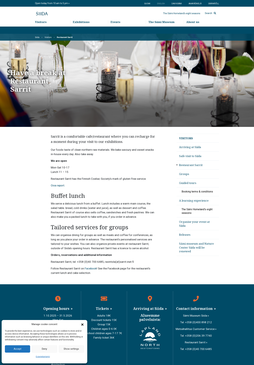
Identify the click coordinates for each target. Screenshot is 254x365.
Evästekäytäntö (43, 357)
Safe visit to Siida (190, 156)
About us (192, 29)
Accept (17, 348)
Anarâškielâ (195, 3)
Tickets (103, 308)
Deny (44, 348)
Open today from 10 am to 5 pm (51, 3)
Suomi (147, 3)
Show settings (71, 348)
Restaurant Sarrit (191, 165)
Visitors (41, 29)
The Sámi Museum (161, 29)
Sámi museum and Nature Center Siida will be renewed (196, 247)
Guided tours (187, 183)
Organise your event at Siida (194, 224)
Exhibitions (81, 29)
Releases (184, 234)
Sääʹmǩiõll (213, 3)
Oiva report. (58, 185)
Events (115, 29)
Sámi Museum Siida (195, 315)
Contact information (194, 308)
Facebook (91, 268)
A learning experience (194, 200)
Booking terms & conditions (197, 191)
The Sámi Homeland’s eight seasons (181, 17)
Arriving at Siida (190, 147)
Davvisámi (177, 3)
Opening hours (56, 308)
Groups (184, 174)
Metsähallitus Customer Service (195, 329)
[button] (82, 324)
